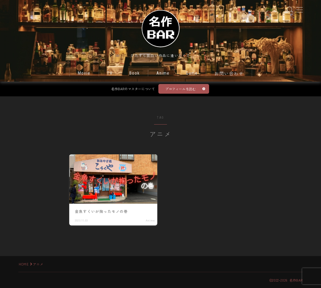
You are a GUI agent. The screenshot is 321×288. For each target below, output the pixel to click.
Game (192, 73)
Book (134, 73)
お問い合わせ (229, 73)
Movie (84, 73)
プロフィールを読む (180, 88)
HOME (24, 264)
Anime (163, 73)
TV (110, 73)
